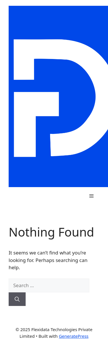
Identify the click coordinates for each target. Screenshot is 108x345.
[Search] (17, 299)
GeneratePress (73, 336)
